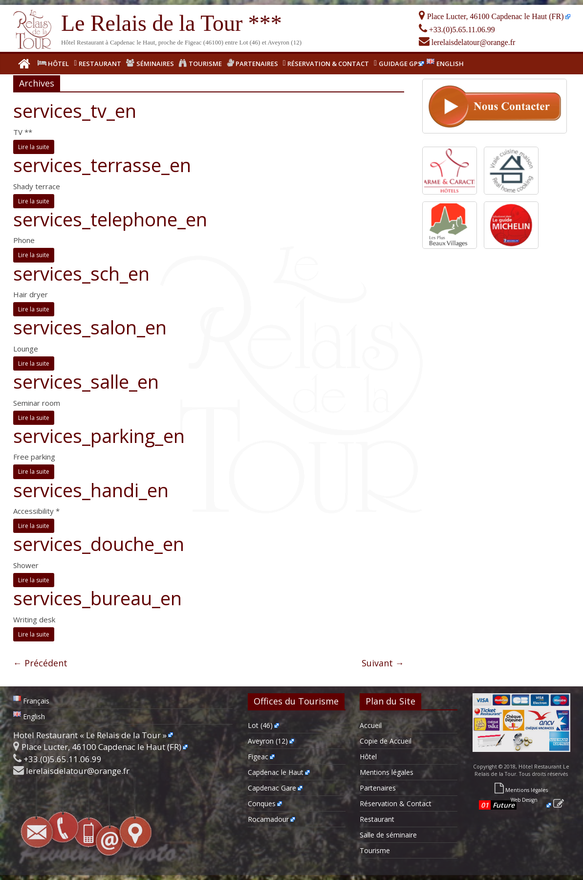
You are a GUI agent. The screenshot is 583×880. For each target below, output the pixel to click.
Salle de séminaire (388, 834)
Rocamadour (268, 819)
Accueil (371, 725)
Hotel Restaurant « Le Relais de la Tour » (90, 735)
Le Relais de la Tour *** (171, 23)
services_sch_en (81, 273)
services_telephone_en (110, 219)
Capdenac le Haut (275, 772)
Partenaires (378, 787)
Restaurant (377, 819)
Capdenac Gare (272, 787)
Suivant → (383, 663)
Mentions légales (386, 772)
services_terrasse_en (102, 164)
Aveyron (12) (268, 741)
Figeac (258, 756)
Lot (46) (260, 725)
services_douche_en (98, 543)
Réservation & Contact (396, 803)
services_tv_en (74, 110)
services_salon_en (90, 327)
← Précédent (40, 663)
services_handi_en (91, 490)
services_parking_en (99, 435)
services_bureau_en (97, 598)
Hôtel (368, 756)
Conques (262, 803)
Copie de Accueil (385, 741)
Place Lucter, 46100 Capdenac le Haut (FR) (491, 16)
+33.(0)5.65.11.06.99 (457, 29)
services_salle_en (86, 381)
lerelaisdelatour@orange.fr (467, 42)
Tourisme (375, 850)
